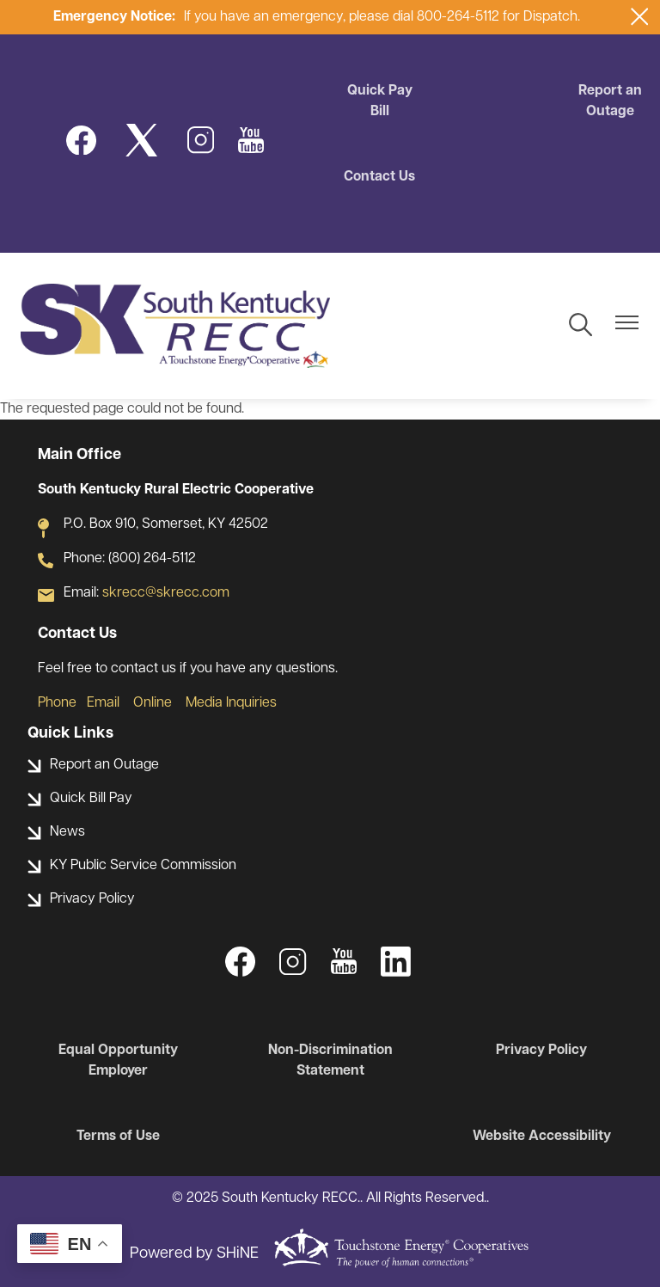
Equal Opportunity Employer (118, 1061)
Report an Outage (610, 101)
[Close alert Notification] (640, 17)
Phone (57, 703)
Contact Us (379, 177)
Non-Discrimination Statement (330, 1061)
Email (103, 703)
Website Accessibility (542, 1136)
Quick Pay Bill (379, 101)
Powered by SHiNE (194, 1254)
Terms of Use (118, 1136)
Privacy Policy (541, 1050)
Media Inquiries (231, 703)
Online (152, 703)
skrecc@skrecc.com (165, 593)
